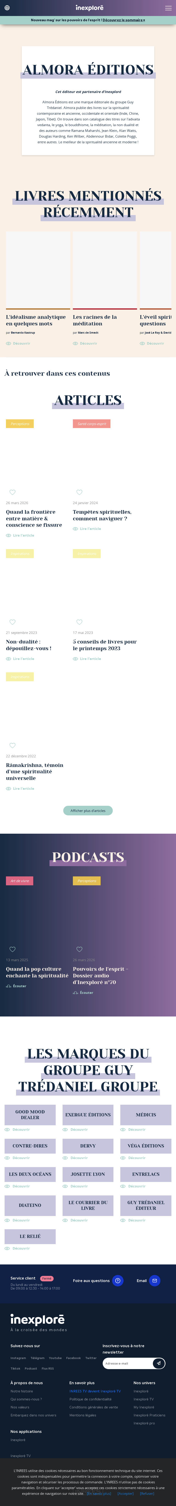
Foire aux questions (98, 1280)
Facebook (73, 1358)
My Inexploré (144, 1407)
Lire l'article (23, 535)
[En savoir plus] (99, 1493)
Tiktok (15, 1368)
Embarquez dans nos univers (33, 1415)
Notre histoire (22, 1391)
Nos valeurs (20, 1407)
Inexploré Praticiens (149, 1415)
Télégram (37, 1358)
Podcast (31, 1368)
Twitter (90, 1358)
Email (148, 1280)
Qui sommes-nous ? (26, 1399)
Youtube (55, 1358)
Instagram (18, 1358)
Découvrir (21, 343)
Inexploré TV (144, 1399)
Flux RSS (48, 1368)
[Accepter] (126, 1493)
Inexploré (141, 1391)
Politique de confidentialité (90, 1399)
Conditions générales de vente (93, 1407)
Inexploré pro (144, 1423)
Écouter (19, 986)
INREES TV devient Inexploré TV (95, 1391)
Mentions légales (82, 1415)
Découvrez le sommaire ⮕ (124, 20)
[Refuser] (147, 1493)
